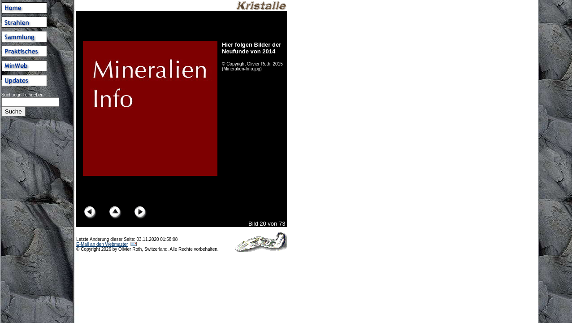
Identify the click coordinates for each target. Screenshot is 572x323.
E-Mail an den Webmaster (102, 244)
